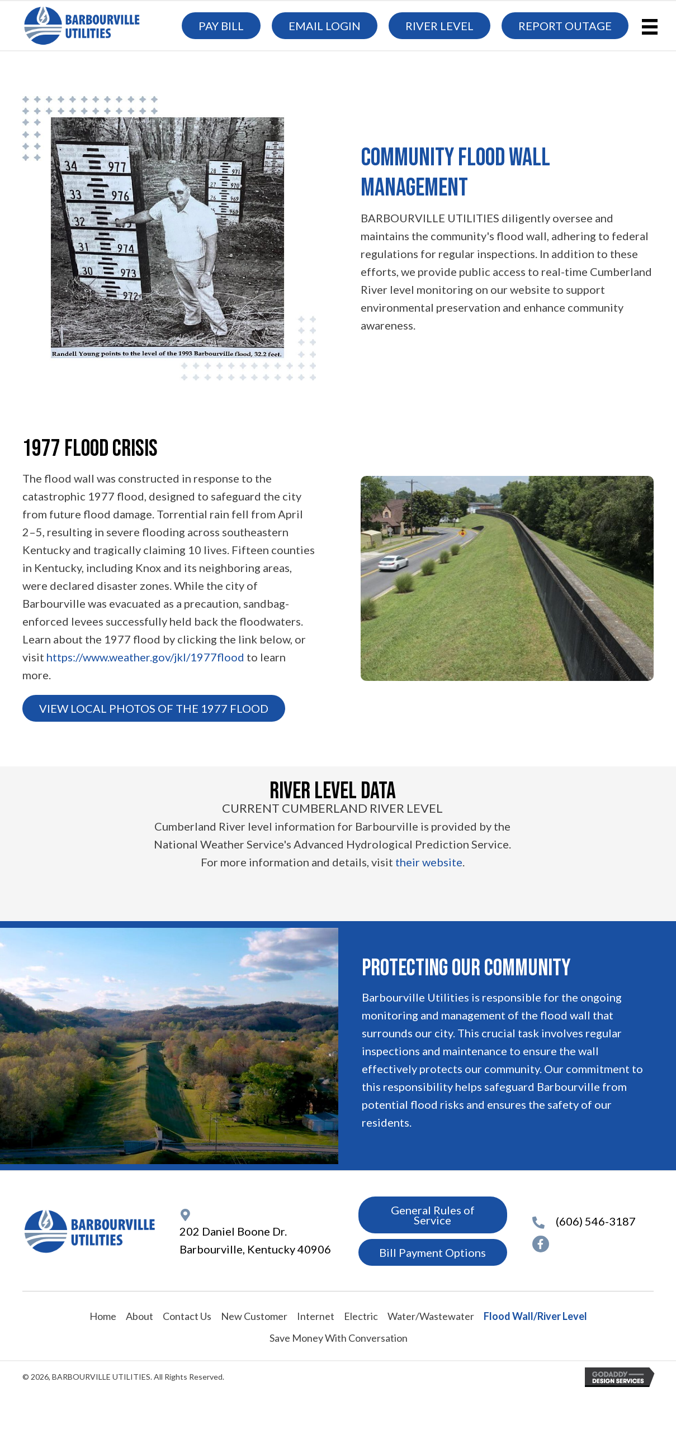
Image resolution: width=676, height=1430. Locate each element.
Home (102, 1316)
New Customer (254, 1316)
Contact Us (187, 1316)
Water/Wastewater (430, 1316)
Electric (361, 1316)
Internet (315, 1316)
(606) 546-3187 (596, 1221)
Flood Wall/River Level (535, 1316)
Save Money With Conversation (339, 1338)
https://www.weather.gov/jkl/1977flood (145, 657)
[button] (153, 708)
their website (428, 862)
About (139, 1316)
